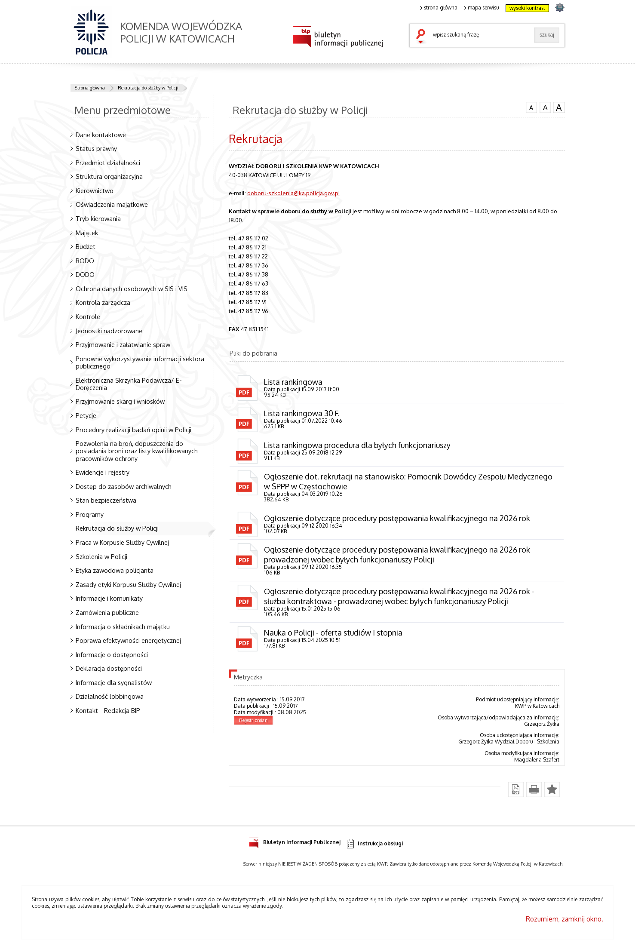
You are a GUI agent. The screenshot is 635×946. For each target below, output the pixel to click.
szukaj (422, 37)
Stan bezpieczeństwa (106, 500)
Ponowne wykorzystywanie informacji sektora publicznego (140, 362)
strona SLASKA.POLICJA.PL (559, 7)
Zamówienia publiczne (107, 612)
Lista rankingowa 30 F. (302, 413)
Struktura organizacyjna (109, 176)
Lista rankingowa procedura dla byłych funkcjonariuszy (357, 445)
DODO (85, 274)
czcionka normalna (531, 106)
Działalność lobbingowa (110, 696)
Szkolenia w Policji (101, 556)
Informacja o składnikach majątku (123, 626)
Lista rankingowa (293, 382)
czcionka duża (558, 107)
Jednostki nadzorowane (109, 331)
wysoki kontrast (527, 8)
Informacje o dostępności (112, 654)
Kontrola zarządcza (103, 302)
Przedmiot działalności (108, 162)
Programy (90, 514)
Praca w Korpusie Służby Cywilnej (122, 542)
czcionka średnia (545, 107)
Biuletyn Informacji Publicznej (295, 842)
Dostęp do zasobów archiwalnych (124, 486)
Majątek (87, 232)
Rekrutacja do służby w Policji (148, 88)
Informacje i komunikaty (109, 598)
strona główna (439, 7)
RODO (85, 260)
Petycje (86, 415)
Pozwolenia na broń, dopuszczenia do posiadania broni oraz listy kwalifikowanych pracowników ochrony (137, 450)
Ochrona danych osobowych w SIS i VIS (131, 288)
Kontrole (88, 316)
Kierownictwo (95, 190)
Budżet (85, 246)
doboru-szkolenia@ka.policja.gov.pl (293, 193)
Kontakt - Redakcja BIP (108, 710)
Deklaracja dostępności (109, 668)
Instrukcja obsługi (374, 845)
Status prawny (96, 148)
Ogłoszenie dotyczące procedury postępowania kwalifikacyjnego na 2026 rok (397, 518)
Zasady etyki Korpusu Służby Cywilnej (128, 584)
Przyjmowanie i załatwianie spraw (123, 344)
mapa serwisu (482, 7)
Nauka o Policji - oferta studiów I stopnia (333, 634)
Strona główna (90, 88)
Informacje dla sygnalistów (114, 682)
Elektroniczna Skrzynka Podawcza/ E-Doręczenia (129, 383)
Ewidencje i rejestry (102, 472)
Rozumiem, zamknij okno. (564, 920)
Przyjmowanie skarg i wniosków (120, 401)
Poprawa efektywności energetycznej (128, 640)
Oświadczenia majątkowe (112, 204)
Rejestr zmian (253, 722)
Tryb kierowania (98, 218)
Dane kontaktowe (101, 134)
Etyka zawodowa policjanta (114, 570)
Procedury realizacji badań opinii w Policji (133, 429)
